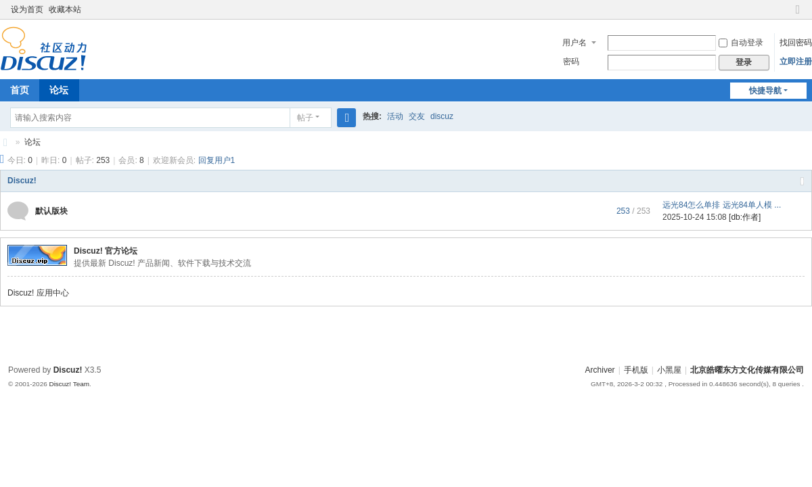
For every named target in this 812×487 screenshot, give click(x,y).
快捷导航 (765, 90)
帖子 (305, 117)
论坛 (58, 90)
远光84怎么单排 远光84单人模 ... (721, 205)
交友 (417, 116)
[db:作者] (745, 217)
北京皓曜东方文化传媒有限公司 (5, 142)
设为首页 (27, 9)
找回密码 (796, 42)
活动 (395, 116)
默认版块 (51, 211)
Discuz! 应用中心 (38, 293)
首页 (19, 90)
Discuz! (22, 180)
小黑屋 (669, 370)
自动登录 (741, 42)
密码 (571, 61)
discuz (441, 116)
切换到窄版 (798, 15)
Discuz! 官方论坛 (105, 251)
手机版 (636, 370)
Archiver (600, 370)
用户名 (574, 42)
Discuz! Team (69, 384)
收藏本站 (65, 9)
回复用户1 (216, 160)
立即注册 (796, 61)
